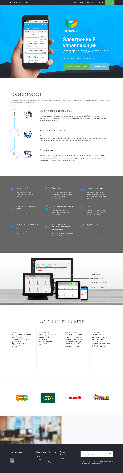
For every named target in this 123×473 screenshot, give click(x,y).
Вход (110, 3)
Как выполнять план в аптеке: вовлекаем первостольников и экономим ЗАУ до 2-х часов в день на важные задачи (74, 340)
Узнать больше (99, 66)
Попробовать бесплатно (76, 66)
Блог (81, 3)
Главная (74, 3)
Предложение (40, 456)
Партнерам (100, 3)
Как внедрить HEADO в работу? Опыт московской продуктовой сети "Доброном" (48, 339)
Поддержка (90, 3)
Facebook (62, 458)
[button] (31, 414)
